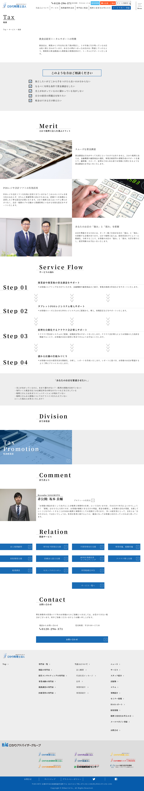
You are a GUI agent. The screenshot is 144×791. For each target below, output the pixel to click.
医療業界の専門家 (46, 693)
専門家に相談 (82, 8)
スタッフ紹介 (116, 675)
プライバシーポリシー (72, 779)
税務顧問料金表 (67, 8)
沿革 (78, 681)
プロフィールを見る (84, 500)
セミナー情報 (116, 698)
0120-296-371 (62, 3)
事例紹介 (114, 693)
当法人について (42, 8)
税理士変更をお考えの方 (100, 8)
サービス (55, 8)
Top (4, 29)
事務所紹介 (81, 687)
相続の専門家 (44, 670)
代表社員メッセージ (84, 675)
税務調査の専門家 (46, 687)
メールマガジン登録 (121, 8)
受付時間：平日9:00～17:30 (81, 3)
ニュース (114, 664)
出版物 (113, 681)
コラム (113, 687)
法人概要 (80, 670)
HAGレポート (117, 704)
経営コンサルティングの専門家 (52, 675)
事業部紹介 (81, 693)
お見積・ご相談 (108, 3)
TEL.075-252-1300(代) (86, 784)
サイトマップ (50, 779)
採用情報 (95, 3)
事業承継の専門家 (46, 681)
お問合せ (114, 730)
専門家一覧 (43, 664)
